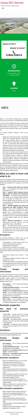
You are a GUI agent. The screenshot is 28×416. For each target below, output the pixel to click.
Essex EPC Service (12, 2)
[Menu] (3, 8)
